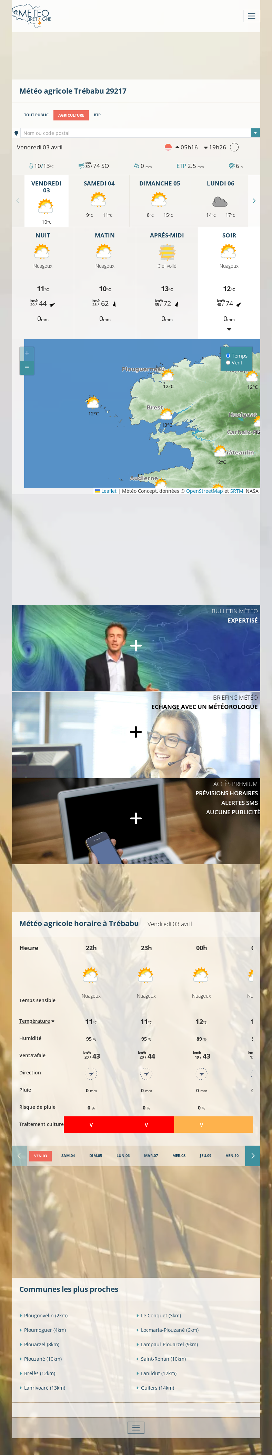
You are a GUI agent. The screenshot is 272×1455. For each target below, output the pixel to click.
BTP (97, 115)
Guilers (155, 1387)
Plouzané (40, 1358)
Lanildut (156, 1373)
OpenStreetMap (204, 490)
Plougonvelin (43, 1315)
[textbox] (140, 133)
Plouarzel (39, 1344)
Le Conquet (158, 1315)
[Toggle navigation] (251, 16)
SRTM (236, 490)
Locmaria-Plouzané (167, 1329)
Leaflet (106, 490)
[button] (167, 418)
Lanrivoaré (42, 1387)
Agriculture (71, 115)
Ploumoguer (42, 1329)
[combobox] (140, 133)
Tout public (36, 115)
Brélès (37, 1373)
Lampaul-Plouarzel (167, 1344)
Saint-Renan (161, 1358)
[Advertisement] (144, 55)
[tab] (40, 1156)
